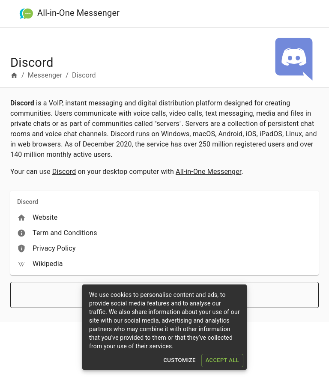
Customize (179, 360)
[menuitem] (164, 217)
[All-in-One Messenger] (26, 14)
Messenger (45, 75)
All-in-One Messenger (78, 12)
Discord (64, 172)
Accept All (222, 360)
